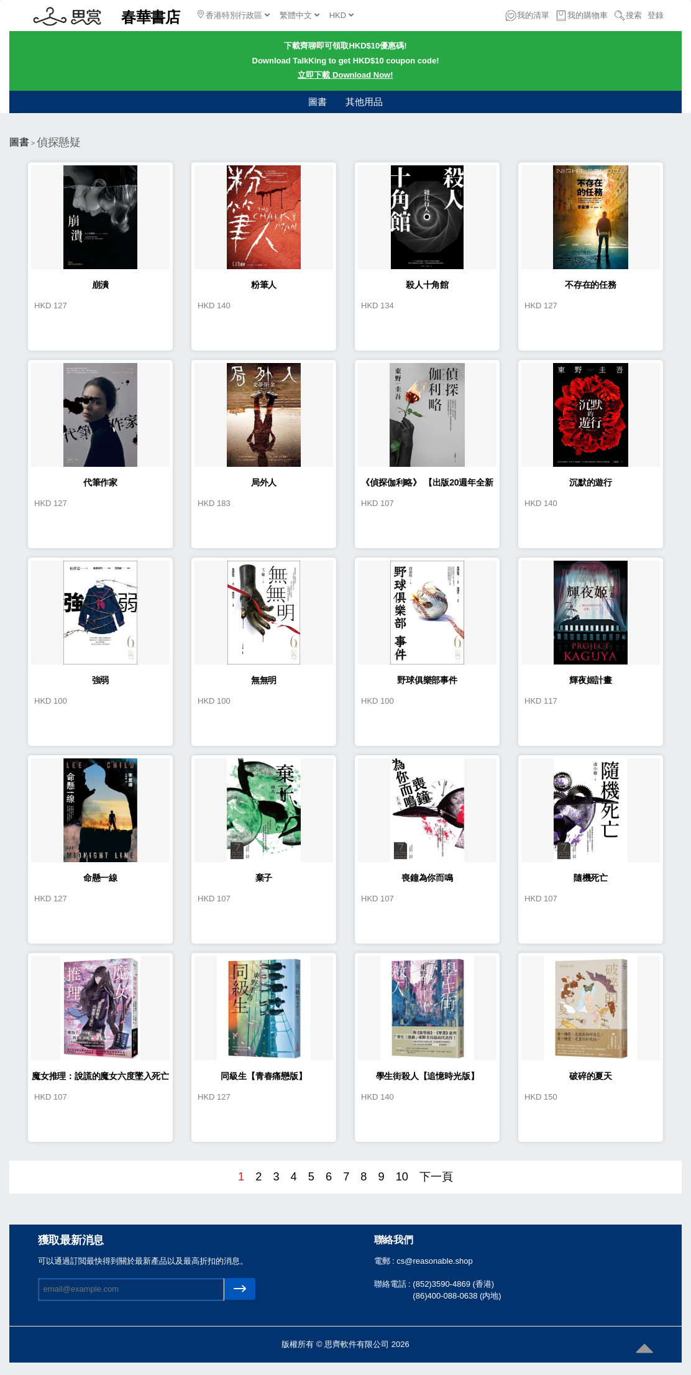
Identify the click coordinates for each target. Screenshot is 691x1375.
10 (402, 1176)
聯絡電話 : (393, 1284)
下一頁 (436, 1176)
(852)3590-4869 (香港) (453, 1284)
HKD (341, 15)
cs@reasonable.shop (434, 1261)
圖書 (317, 101)
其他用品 (364, 101)
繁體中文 (299, 15)
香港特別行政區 (234, 15)
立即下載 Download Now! (345, 75)
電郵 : (385, 1261)
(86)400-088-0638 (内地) (457, 1295)
